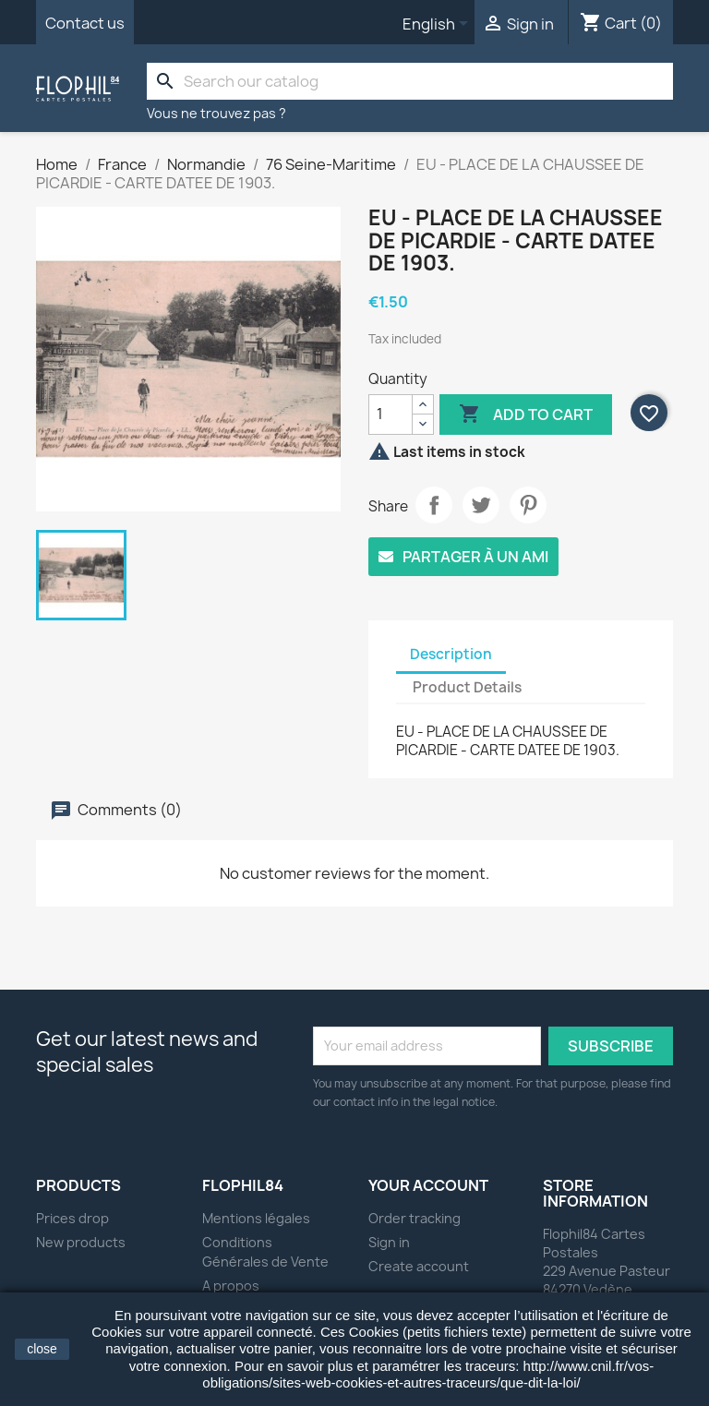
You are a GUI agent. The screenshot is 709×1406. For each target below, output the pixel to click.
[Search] (410, 81)
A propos (230, 1285)
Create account (418, 1266)
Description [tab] (451, 654)
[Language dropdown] (439, 25)
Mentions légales (256, 1218)
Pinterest (528, 505)
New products (81, 1242)
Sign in (389, 1242)
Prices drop (72, 1218)
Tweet (481, 505)
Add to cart (526, 415)
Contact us (85, 23)
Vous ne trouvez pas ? (216, 113)
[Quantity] (390, 414)
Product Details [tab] (467, 687)
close (42, 1348)
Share (433, 505)
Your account (428, 1185)
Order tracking (414, 1218)
